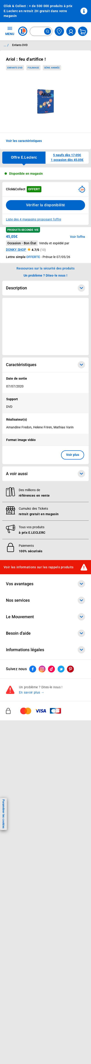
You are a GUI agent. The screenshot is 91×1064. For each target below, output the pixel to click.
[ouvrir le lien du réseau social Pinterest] (70, 669)
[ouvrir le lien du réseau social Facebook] (32, 669)
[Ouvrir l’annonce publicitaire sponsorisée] (45, 326)
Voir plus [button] (72, 455)
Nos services (45, 600)
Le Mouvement (45, 616)
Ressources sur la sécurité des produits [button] (45, 268)
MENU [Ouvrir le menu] (9, 31)
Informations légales (45, 649)
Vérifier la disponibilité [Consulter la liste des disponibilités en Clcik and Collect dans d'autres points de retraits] (45, 205)
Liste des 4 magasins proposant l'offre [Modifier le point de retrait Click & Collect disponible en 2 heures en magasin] (33, 219)
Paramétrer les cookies (3, 813)
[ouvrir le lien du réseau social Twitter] (61, 669)
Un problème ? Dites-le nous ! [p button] (45, 275)
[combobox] (41, 31)
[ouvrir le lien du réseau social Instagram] (42, 669)
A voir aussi (45, 473)
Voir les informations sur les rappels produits (39, 567)
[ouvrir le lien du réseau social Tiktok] (51, 669)
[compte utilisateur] (71, 31)
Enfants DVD (15, 67)
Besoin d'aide (45, 633)
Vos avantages (45, 584)
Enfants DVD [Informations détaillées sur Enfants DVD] (20, 45)
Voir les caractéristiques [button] (24, 141)
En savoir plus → (31, 692)
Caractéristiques (45, 364)
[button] (67, 158)
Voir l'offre (77, 236)
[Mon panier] (82, 31)
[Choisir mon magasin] (59, 31)
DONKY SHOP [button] (16, 249)
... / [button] (6, 45)
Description (45, 288)
